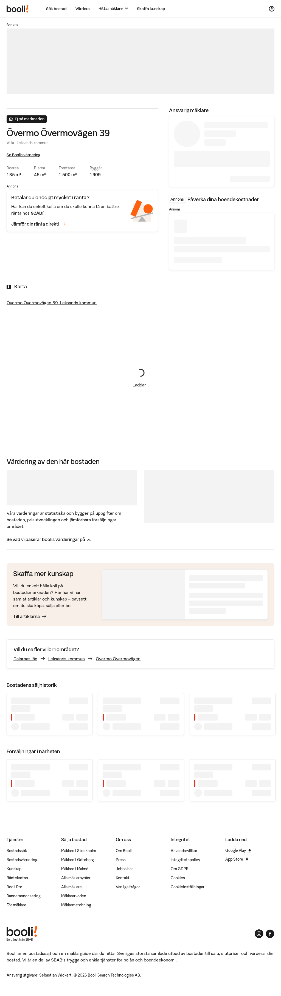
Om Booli (124, 850)
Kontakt (123, 877)
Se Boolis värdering (23, 154)
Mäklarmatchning (76, 905)
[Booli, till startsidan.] (18, 9)
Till (29, 616)
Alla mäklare (71, 886)
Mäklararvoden (73, 895)
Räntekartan (17, 877)
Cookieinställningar (187, 886)
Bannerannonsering (24, 895)
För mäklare (16, 905)
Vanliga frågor (128, 886)
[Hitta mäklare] (113, 8)
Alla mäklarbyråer (76, 877)
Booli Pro (14, 886)
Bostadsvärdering (22, 859)
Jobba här (124, 868)
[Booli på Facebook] (270, 933)
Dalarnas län (25, 658)
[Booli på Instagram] (259, 933)
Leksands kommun (66, 658)
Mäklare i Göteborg (77, 859)
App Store (237, 859)
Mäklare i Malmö (74, 868)
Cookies (178, 877)
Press (121, 859)
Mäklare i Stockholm (78, 850)
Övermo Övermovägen (118, 658)
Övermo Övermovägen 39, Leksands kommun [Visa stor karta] (52, 302)
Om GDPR (180, 868)
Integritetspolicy (185, 859)
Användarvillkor (184, 850)
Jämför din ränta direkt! (38, 224)
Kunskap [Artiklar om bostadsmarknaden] (14, 868)
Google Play (238, 850)
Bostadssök (17, 850)
